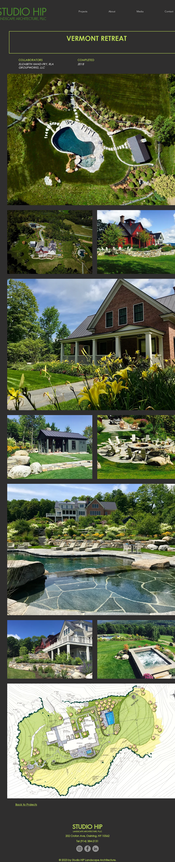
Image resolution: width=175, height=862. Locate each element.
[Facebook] (87, 848)
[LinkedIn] (95, 848)
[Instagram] (79, 848)
